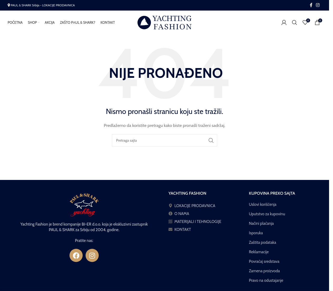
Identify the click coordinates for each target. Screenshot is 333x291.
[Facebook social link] (311, 5)
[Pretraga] (294, 23)
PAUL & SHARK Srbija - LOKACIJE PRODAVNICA (43, 5)
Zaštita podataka (262, 244)
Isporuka (256, 235)
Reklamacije (259, 254)
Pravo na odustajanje (266, 282)
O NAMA (181, 216)
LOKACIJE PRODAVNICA (194, 208)
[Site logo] (164, 23)
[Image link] (84, 207)
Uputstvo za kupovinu (267, 216)
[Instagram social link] (317, 5)
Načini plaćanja (261, 225)
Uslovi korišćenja (262, 206)
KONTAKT (182, 232)
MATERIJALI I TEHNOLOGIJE (197, 224)
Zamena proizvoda (264, 273)
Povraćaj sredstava (264, 263)
